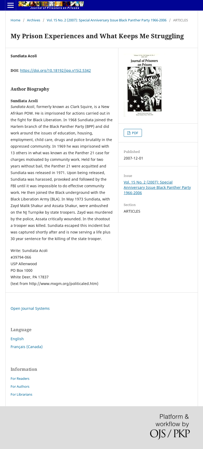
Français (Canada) (27, 346)
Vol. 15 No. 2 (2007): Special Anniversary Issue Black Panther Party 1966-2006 (107, 20)
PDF (134, 132)
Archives (33, 20)
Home (15, 20)
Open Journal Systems (30, 308)
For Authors (20, 386)
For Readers (20, 378)
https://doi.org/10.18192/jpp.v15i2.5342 (55, 70)
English (17, 338)
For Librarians (21, 394)
